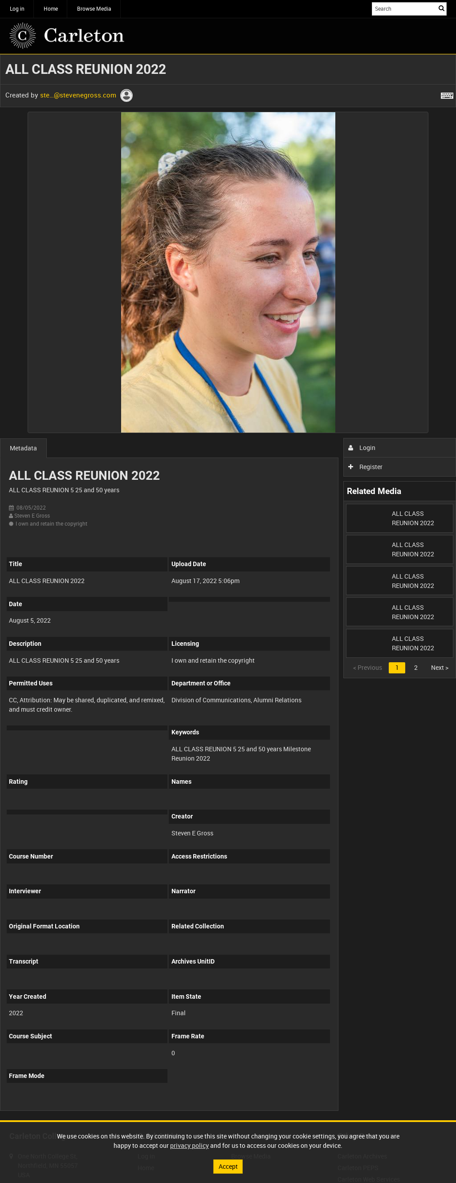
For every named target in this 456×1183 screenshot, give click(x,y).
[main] (228, 587)
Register (365, 466)
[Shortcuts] (447, 94)
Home (51, 8)
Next (439, 667)
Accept (228, 1166)
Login (361, 447)
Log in (17, 8)
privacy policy (189, 1145)
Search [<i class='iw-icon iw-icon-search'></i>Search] (441, 8)
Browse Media (94, 8)
